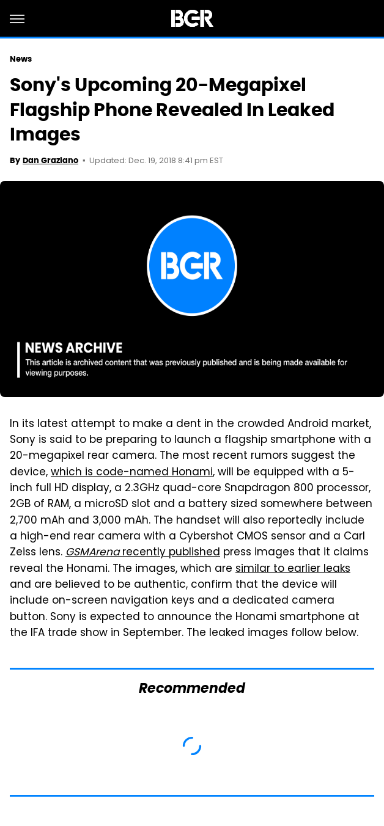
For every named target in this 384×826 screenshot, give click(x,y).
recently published (142, 552)
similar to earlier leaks (292, 569)
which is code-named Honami (132, 472)
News (21, 59)
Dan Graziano (50, 160)
